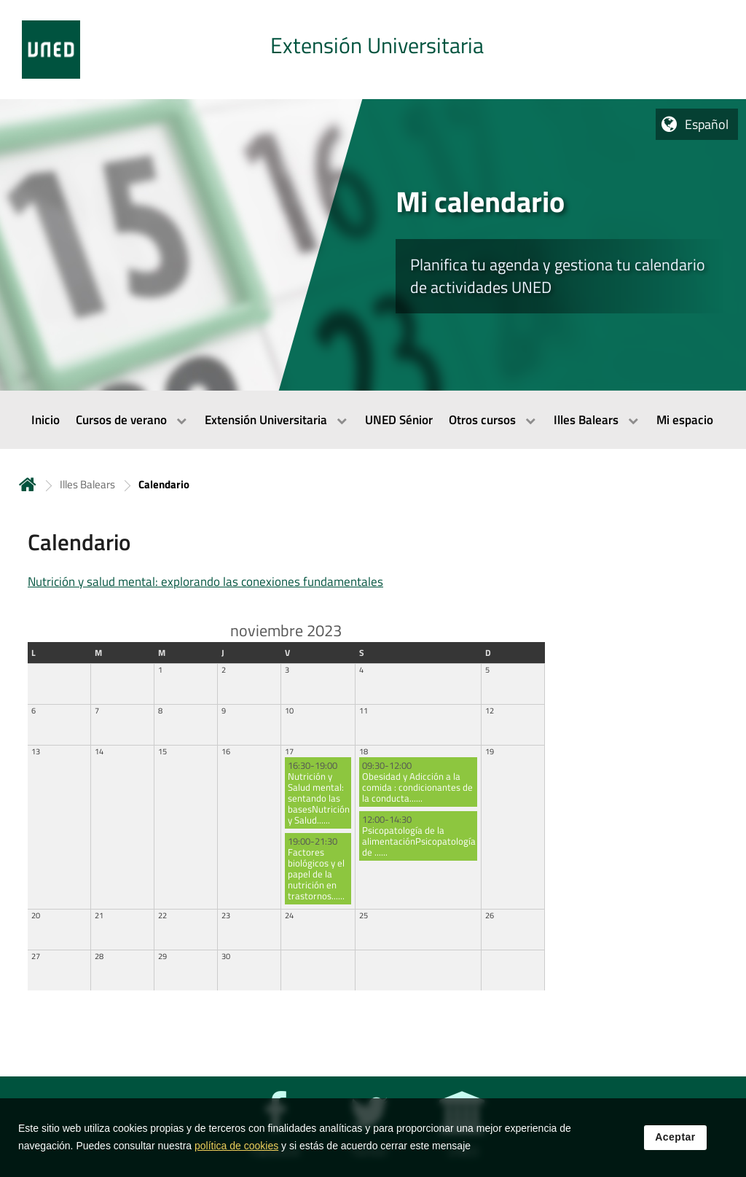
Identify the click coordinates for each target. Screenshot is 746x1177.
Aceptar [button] (675, 1143)
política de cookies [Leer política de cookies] (236, 1151)
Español (707, 124)
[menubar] (373, 419)
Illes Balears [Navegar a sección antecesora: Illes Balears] (87, 484)
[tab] (373, 49)
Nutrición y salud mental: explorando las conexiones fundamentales (205, 581)
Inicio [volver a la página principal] (27, 484)
